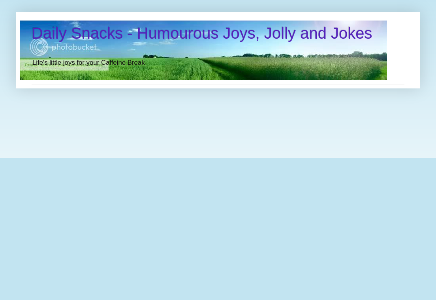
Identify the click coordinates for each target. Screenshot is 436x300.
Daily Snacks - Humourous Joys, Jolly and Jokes (202, 33)
